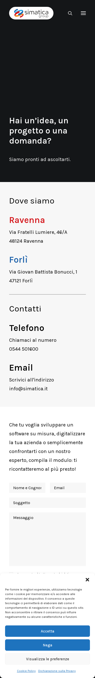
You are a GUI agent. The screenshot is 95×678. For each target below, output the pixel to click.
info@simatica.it (28, 389)
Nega (47, 645)
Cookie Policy (26, 671)
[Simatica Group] (31, 13)
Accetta (47, 631)
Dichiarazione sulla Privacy (57, 671)
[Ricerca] (67, 13)
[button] (87, 579)
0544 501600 (23, 349)
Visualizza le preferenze (47, 659)
